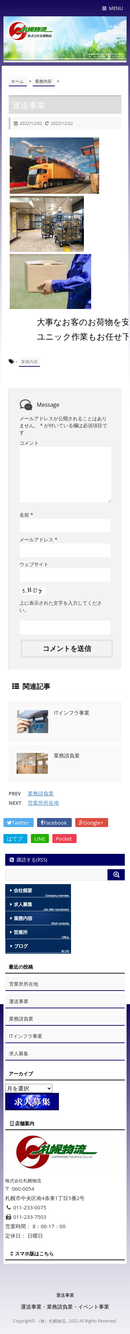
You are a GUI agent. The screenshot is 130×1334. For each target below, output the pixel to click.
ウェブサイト (34, 564)
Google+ (92, 822)
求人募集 (18, 1053)
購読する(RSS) (28, 859)
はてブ (15, 838)
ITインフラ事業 (71, 712)
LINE (39, 838)
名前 (26, 514)
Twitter (18, 822)
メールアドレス (38, 539)
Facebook (54, 822)
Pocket (64, 838)
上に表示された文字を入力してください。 (60, 606)
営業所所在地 (43, 802)
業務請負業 (67, 755)
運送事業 (18, 1001)
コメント (29, 442)
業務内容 (29, 362)
